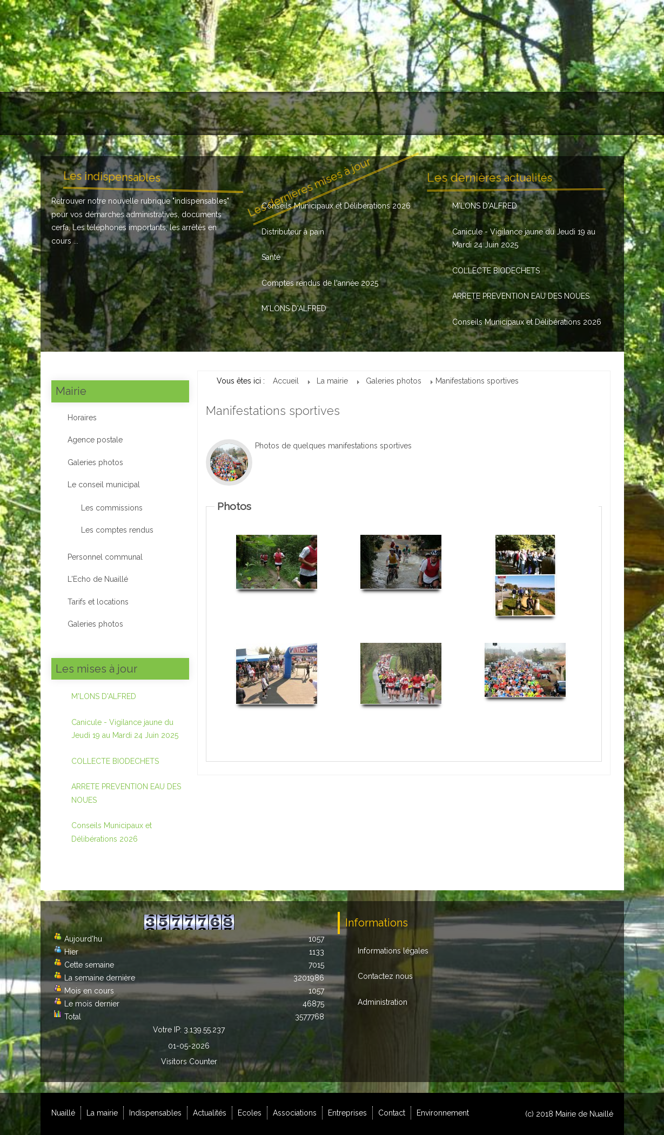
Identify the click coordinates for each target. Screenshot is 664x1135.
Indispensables (193, 113)
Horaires (82, 417)
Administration (382, 1002)
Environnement (577, 113)
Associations (380, 113)
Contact (510, 113)
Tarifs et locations (98, 601)
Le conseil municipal (104, 484)
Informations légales (393, 950)
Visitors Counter (189, 1061)
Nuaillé (69, 113)
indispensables (201, 201)
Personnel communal (105, 557)
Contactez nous (385, 976)
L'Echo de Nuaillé (98, 579)
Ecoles (319, 113)
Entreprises (449, 113)
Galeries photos (95, 462)
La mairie (123, 113)
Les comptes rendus (117, 530)
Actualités (265, 113)
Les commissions (112, 507)
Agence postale (95, 439)
